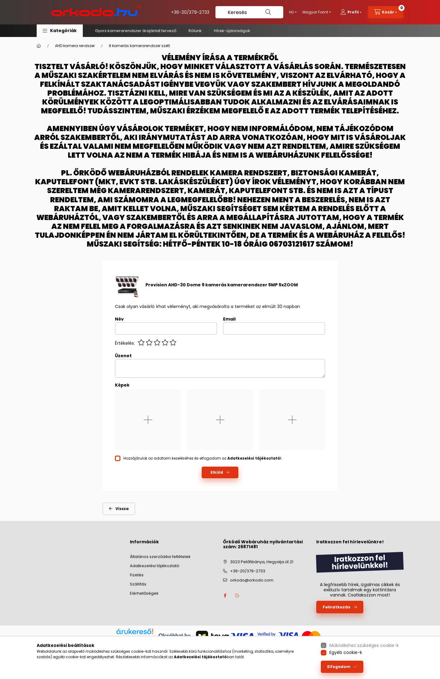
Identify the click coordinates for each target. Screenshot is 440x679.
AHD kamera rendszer (75, 45)
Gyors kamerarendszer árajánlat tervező (135, 31)
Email (229, 319)
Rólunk (195, 31)
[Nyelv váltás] (291, 12)
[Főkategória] (39, 46)
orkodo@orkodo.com (251, 580)
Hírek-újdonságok (232, 31)
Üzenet (123, 355)
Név (119, 319)
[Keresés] (249, 12)
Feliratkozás (336, 607)
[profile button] (351, 12)
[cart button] (385, 12)
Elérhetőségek (144, 593)
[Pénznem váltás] (315, 12)
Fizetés (137, 575)
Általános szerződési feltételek (160, 557)
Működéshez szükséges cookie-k (364, 645)
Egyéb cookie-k (345, 652)
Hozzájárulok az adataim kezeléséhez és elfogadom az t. (202, 458)
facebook (225, 595)
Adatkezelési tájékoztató (154, 566)
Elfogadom (338, 666)
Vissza (122, 508)
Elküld (217, 472)
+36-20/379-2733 (190, 12)
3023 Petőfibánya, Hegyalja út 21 (261, 562)
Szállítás (138, 584)
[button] (60, 30)
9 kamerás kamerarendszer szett (139, 45)
